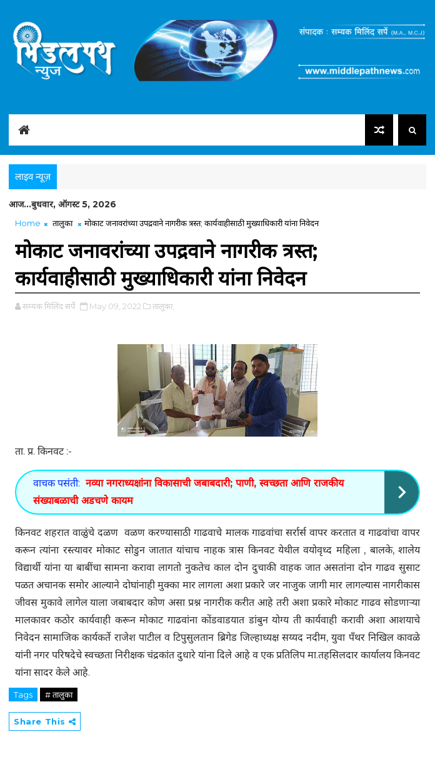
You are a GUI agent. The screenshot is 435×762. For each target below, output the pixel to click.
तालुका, (163, 306)
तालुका (62, 223)
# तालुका (58, 695)
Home (28, 223)
